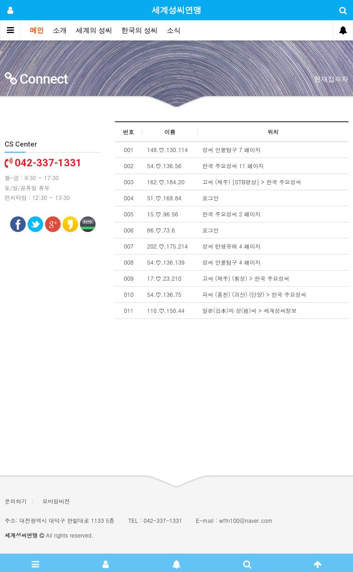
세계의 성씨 (94, 30)
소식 (174, 30)
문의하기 (16, 501)
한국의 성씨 (139, 30)
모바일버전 (56, 501)
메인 (37, 30)
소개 (60, 30)
